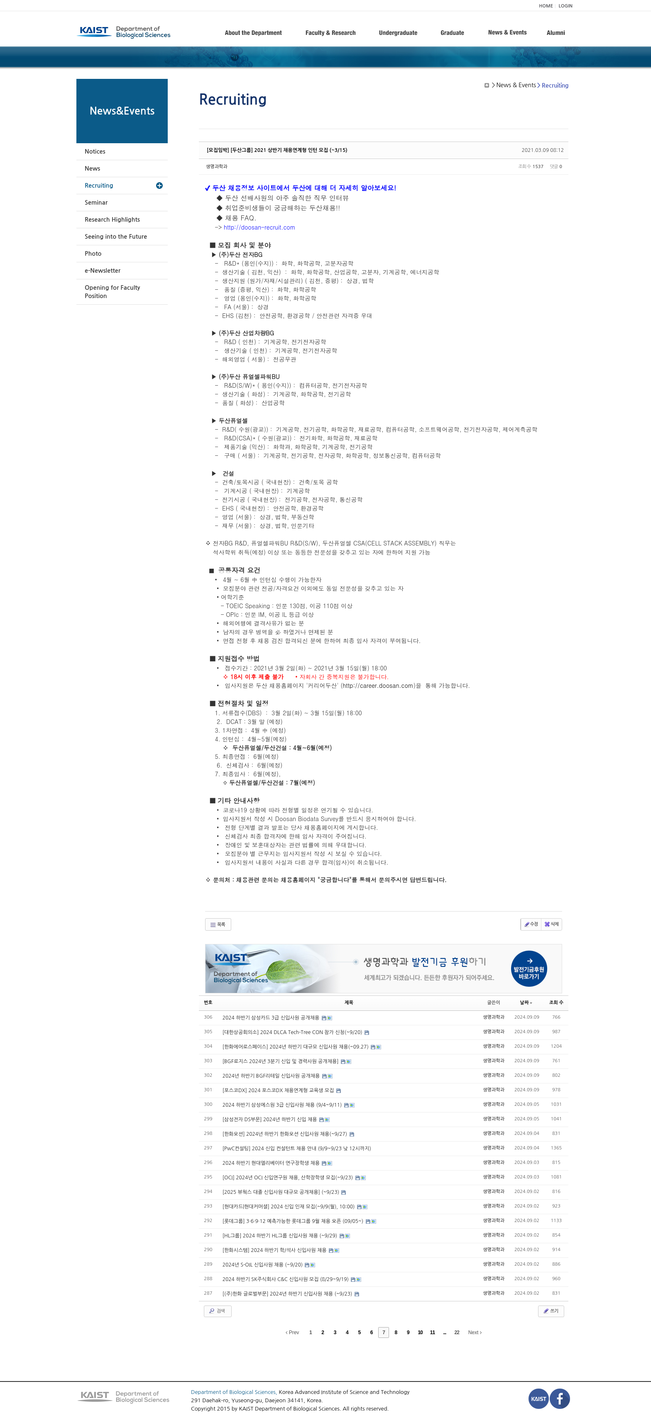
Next (475, 1332)
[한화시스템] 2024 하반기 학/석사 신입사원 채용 (275, 1250)
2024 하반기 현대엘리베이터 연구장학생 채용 (272, 1163)
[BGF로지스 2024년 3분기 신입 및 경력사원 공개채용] (281, 1061)
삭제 (551, 924)
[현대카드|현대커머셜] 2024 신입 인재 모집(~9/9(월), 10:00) (289, 1206)
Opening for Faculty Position (112, 292)
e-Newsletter (102, 271)
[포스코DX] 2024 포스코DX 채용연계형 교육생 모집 (279, 1090)
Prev (292, 1332)
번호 (208, 1002)
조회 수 (556, 1002)
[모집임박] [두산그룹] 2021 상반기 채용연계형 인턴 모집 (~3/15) (277, 150)
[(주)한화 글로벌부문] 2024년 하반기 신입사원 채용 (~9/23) (288, 1293)
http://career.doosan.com (378, 685)
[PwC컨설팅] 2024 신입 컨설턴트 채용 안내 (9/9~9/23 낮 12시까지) (297, 1148)
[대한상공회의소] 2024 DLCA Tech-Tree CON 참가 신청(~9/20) (293, 1032)
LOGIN (566, 6)
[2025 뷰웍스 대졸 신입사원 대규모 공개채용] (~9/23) (282, 1192)
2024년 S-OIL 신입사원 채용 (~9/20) (263, 1264)
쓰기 (550, 1311)
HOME (546, 6)
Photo (93, 254)
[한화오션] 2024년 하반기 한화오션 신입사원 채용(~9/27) (286, 1134)
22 (457, 1332)
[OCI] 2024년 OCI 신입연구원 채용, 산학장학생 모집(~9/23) (289, 1177)
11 (432, 1332)
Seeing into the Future (116, 237)
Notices (95, 151)
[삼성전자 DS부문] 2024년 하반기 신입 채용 (270, 1119)
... (444, 1332)
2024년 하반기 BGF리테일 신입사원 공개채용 (272, 1075)
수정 (531, 924)
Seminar (96, 202)
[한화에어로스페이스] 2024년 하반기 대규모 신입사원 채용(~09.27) (296, 1046)
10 (420, 1332)
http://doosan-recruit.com (260, 227)
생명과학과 (217, 166)
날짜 (526, 1002)
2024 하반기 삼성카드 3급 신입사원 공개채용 (272, 1017)
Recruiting (99, 185)
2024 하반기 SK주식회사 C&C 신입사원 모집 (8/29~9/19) (286, 1279)
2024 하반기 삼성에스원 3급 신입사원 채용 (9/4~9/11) (283, 1105)
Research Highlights (112, 219)
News (92, 168)
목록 (217, 925)
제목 (349, 1002)
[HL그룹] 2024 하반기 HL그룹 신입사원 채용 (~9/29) (281, 1235)
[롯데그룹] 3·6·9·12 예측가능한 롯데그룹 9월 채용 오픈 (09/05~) (294, 1221)
